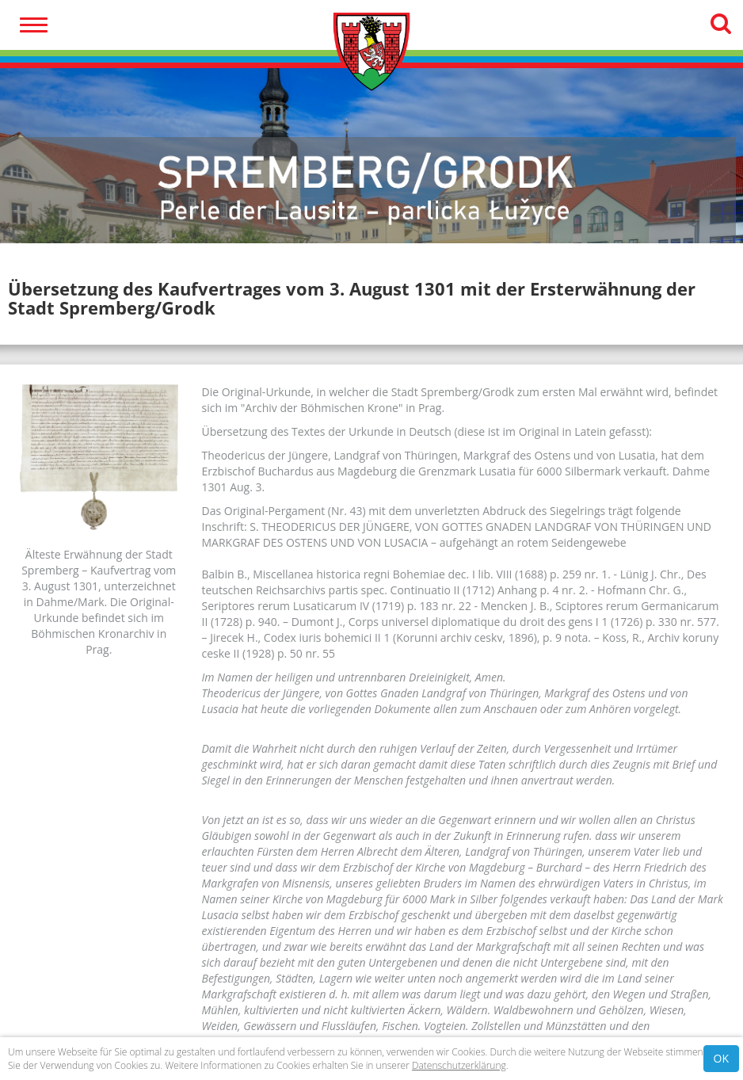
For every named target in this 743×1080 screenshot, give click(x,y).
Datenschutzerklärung (459, 1065)
